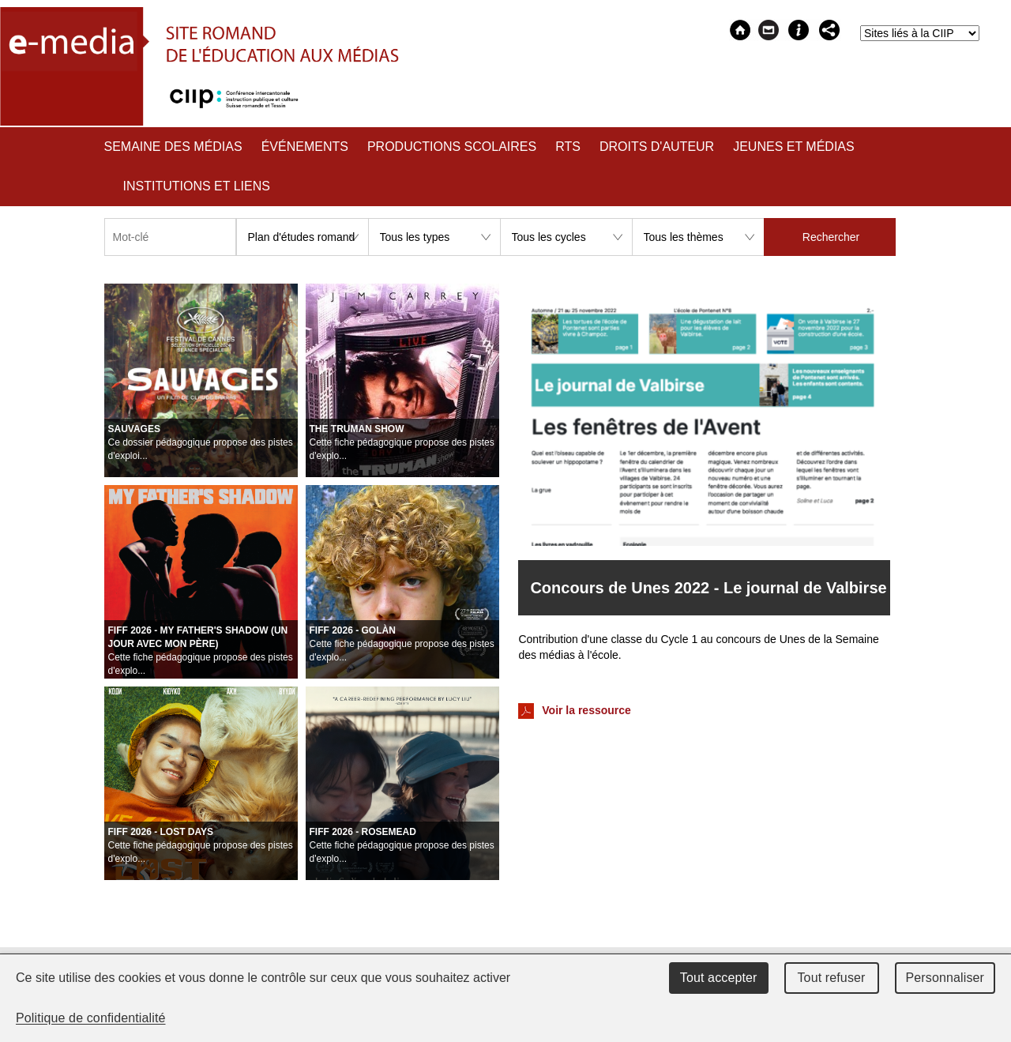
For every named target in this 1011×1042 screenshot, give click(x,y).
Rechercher (830, 237)
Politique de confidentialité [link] (91, 1018)
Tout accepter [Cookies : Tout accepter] (718, 977)
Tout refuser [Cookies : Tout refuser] (831, 977)
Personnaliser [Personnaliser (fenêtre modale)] (945, 977)
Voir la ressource (574, 711)
